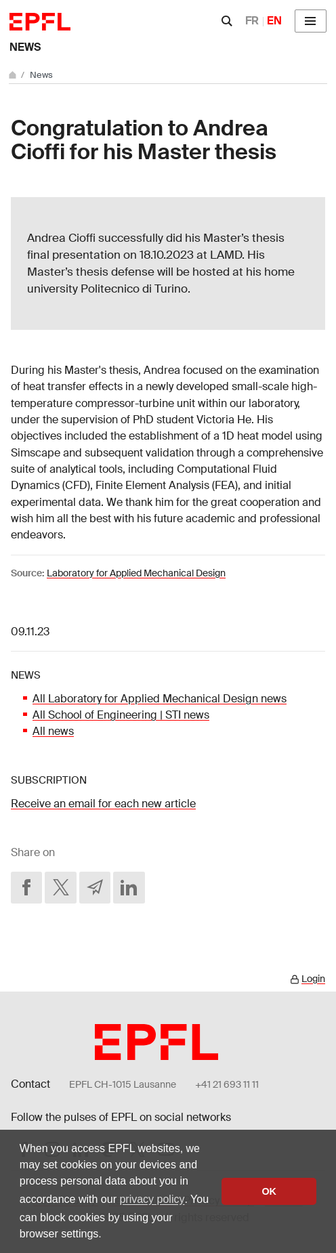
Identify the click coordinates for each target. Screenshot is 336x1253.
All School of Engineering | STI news (121, 715)
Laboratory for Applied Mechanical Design (136, 573)
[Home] (13, 75)
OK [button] (268, 1191)
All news (53, 731)
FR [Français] (252, 21)
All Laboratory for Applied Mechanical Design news (160, 699)
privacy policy (151, 1199)
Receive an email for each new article (103, 804)
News (25, 47)
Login (313, 979)
